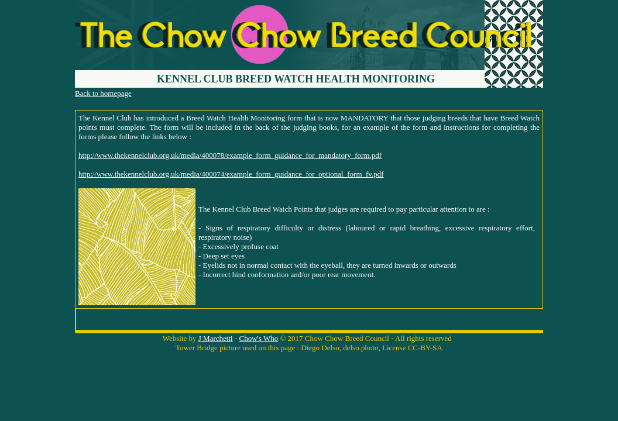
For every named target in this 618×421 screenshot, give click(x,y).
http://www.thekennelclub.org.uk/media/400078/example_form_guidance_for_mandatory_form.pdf (230, 155)
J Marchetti (215, 338)
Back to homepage (103, 93)
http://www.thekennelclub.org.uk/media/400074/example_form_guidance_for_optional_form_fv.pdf (231, 174)
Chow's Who (258, 338)
